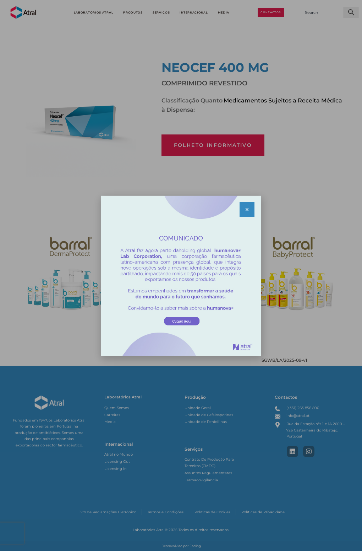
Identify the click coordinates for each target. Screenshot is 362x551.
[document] (181, 275)
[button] (247, 209)
